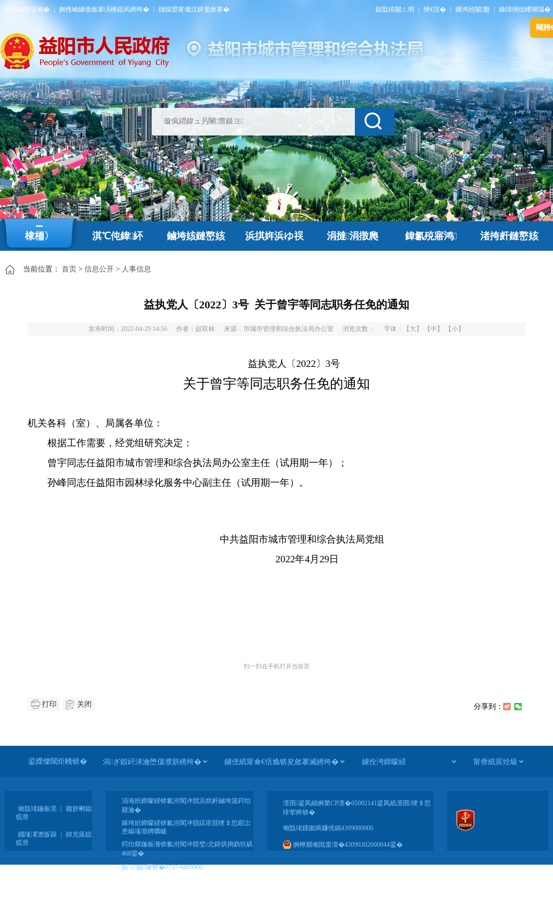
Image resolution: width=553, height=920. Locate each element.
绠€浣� (435, 9)
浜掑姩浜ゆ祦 (274, 236)
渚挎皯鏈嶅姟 (509, 236)
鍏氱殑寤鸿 (431, 236)
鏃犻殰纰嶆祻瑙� (525, 9)
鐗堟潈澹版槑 (37, 834)
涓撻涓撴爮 (353, 236)
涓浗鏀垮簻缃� (26, 9)
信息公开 (99, 269)
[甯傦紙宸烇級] (498, 761)
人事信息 (136, 269)
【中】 (433, 328)
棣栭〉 (39, 236)
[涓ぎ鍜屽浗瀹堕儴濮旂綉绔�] (155, 761)
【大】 (413, 328)
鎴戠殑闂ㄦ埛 (395, 9)
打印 (49, 704)
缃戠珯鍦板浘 (37, 808)
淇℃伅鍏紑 (117, 236)
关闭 (84, 704)
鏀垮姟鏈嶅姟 (196, 236)
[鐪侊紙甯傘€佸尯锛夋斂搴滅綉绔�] (284, 761)
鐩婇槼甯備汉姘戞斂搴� (194, 9)
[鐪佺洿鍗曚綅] (409, 761)
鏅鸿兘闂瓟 (472, 9)
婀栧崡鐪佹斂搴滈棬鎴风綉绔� (104, 9)
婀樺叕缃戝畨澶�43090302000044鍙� (343, 844)
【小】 (455, 328)
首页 (69, 269)
